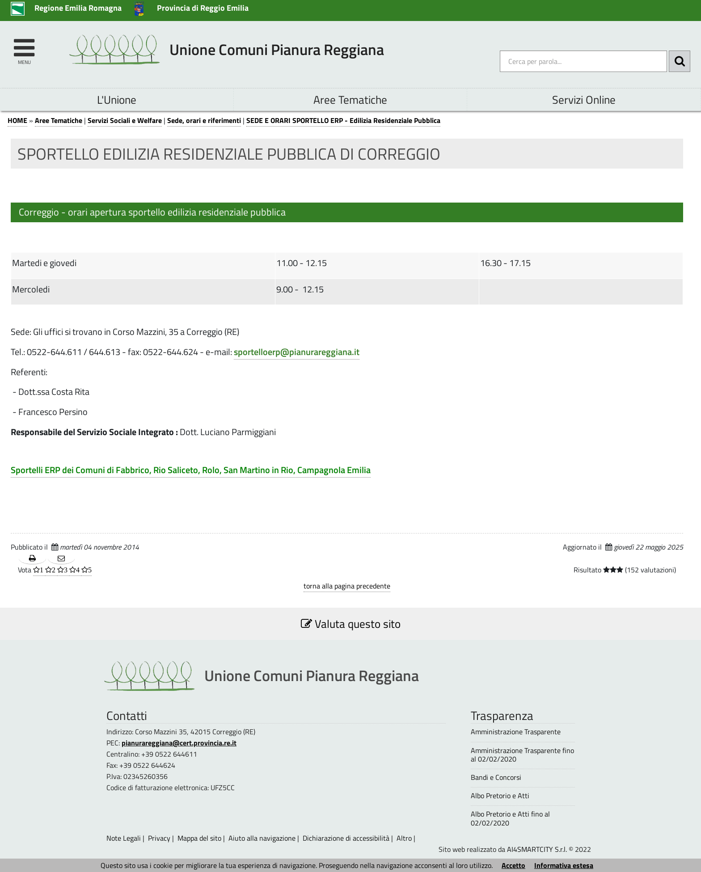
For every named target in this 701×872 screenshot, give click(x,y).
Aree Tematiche (350, 99)
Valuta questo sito (351, 623)
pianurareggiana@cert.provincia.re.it (179, 742)
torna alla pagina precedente (347, 585)
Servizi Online (584, 99)
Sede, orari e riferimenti (204, 120)
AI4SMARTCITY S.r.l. (537, 849)
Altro (404, 838)
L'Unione (116, 99)
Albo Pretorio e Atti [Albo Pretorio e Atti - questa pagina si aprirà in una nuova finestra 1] (500, 796)
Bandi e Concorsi (496, 777)
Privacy (159, 838)
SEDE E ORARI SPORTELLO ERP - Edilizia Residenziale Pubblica (343, 120)
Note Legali (123, 838)
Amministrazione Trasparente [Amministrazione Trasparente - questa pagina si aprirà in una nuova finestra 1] (516, 732)
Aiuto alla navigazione (262, 838)
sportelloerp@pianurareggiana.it (296, 352)
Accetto (513, 865)
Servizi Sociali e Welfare (125, 120)
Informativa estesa (563, 865)
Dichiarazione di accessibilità (346, 838)
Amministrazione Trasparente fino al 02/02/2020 (522, 754)
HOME (17, 120)
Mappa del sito (199, 838)
